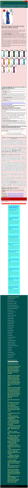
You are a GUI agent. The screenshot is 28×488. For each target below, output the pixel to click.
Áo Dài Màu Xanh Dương (11, 342)
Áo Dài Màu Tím (10, 333)
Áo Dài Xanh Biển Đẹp (11, 352)
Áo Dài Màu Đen (10, 347)
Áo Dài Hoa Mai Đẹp (10, 320)
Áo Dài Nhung (10, 350)
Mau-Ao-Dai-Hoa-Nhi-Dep (11, 298)
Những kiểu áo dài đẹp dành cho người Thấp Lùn (13, 251)
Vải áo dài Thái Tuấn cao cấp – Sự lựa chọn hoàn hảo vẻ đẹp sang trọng (14, 227)
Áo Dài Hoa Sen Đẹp (10, 323)
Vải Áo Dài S (7, 486)
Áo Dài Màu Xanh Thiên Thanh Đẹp (13, 345)
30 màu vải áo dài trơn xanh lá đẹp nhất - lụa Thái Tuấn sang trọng (14, 260)
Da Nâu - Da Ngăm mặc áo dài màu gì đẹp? (14, 244)
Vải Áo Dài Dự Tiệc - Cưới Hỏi (12, 303)
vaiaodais (15, 486)
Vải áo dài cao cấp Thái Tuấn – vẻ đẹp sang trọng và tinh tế (14, 237)
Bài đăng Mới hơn (6, 203)
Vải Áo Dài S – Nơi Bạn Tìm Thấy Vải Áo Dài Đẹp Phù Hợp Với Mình (13, 2)
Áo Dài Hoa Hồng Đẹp (11, 318)
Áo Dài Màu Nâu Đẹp (11, 330)
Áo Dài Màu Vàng (10, 335)
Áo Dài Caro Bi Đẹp (10, 313)
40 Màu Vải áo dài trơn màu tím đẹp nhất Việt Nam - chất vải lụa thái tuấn (14, 278)
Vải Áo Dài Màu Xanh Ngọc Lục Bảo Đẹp (13, 306)
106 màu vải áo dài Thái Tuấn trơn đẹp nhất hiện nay (14, 209)
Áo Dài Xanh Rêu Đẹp (11, 355)
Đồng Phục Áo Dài (10, 357)
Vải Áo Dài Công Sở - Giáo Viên (12, 301)
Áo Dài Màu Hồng (10, 328)
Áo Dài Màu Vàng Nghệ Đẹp (12, 337)
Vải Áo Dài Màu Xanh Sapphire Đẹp (13, 308)
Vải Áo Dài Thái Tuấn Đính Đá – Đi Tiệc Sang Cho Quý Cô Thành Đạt (14, 218)
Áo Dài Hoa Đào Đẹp (11, 325)
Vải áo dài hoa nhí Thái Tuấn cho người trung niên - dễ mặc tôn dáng (14, 269)
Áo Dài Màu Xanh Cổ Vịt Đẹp (12, 340)
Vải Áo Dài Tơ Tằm (10, 310)
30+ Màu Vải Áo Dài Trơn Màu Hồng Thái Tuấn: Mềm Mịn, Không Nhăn (14, 287)
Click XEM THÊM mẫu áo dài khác (18, 203)
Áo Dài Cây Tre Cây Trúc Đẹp (12, 315)
